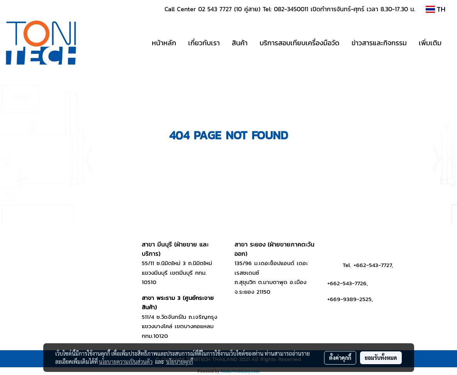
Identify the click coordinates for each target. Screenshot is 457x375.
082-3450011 (291, 9)
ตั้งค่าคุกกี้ (340, 357)
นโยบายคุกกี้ (179, 361)
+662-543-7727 (372, 264)
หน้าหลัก (164, 43)
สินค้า (240, 43)
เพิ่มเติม (430, 43)
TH (435, 9)
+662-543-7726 (347, 283)
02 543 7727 (215, 9)
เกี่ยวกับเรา (204, 43)
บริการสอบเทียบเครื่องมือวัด (300, 43)
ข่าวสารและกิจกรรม (379, 43)
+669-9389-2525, (350, 299)
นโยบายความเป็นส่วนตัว (126, 361)
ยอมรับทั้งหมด (381, 357)
